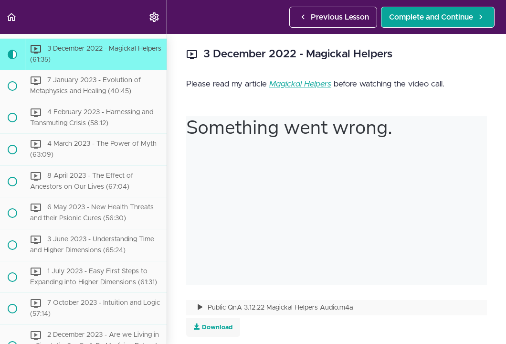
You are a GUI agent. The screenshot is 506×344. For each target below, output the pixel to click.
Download (213, 327)
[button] (12, 17)
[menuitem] (155, 17)
